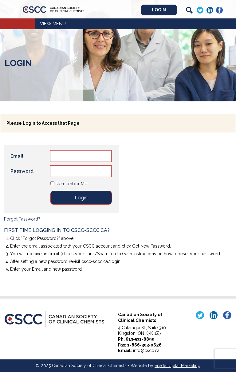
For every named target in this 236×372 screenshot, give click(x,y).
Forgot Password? (22, 219)
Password (21, 171)
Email (16, 156)
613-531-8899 (140, 339)
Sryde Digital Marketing (177, 365)
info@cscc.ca (146, 350)
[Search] (189, 10)
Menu (59, 23)
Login (159, 9)
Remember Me (68, 183)
